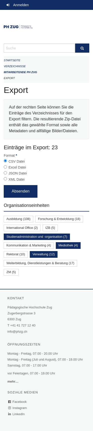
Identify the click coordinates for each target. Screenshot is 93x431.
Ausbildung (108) (18, 219)
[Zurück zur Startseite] (46, 27)
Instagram (17, 408)
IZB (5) (50, 228)
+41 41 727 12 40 (22, 325)
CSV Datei (16, 161)
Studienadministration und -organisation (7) (36, 236)
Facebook (17, 402)
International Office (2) (22, 228)
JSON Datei (17, 173)
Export (9, 78)
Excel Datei (17, 167)
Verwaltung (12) (43, 254)
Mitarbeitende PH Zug (20, 72)
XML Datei (16, 179)
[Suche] (82, 48)
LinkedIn (16, 414)
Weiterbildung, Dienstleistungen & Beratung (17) (40, 263)
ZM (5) (11, 272)
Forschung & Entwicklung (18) (59, 219)
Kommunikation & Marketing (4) (28, 245)
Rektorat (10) (15, 254)
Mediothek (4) (68, 245)
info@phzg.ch (17, 331)
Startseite (12, 60)
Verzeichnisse (15, 66)
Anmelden (21, 5)
